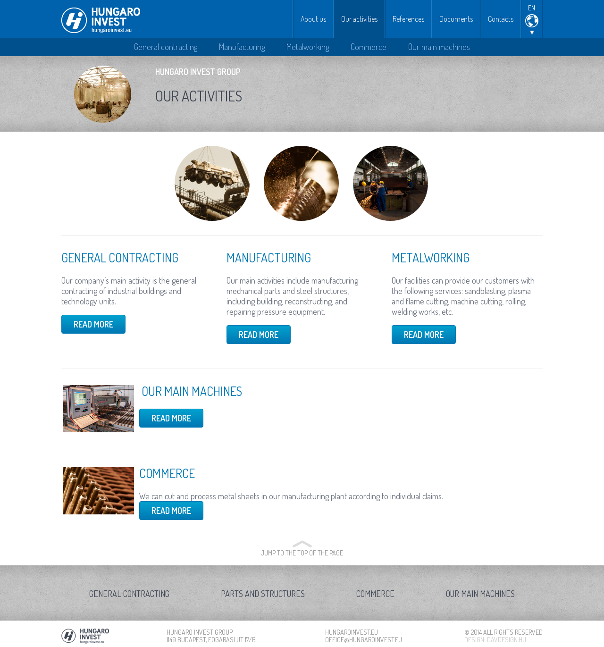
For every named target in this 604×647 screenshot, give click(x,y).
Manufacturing (242, 47)
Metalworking (307, 47)
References (408, 19)
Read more (93, 324)
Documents (456, 19)
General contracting (165, 47)
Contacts (500, 19)
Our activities (359, 19)
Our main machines (439, 47)
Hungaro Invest (100, 20)
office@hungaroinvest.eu (363, 640)
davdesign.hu (506, 640)
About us (313, 19)
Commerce (368, 47)
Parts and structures (263, 593)
